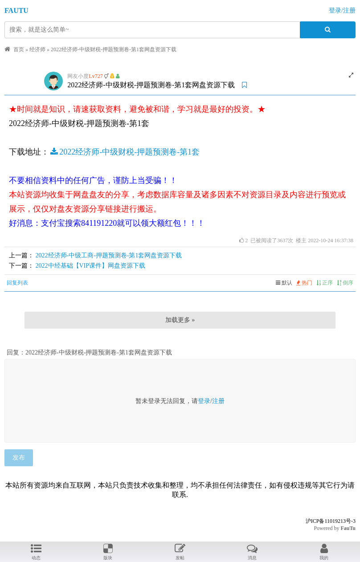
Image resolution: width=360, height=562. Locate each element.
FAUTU (16, 10)
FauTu (348, 528)
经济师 (37, 49)
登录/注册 (342, 10)
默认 (284, 283)
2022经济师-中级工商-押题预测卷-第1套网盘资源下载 (109, 255)
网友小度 (78, 76)
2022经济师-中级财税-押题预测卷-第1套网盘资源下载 (113, 49)
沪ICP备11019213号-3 (331, 521)
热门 (304, 283)
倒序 (345, 283)
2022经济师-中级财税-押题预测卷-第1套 (124, 151)
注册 (218, 401)
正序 (324, 283)
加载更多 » (180, 320)
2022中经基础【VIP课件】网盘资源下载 (91, 265)
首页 (18, 49)
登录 (204, 401)
